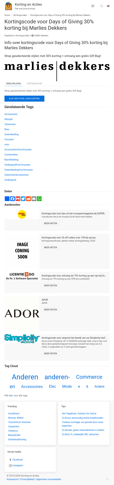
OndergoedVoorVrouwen (17, 164)
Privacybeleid (27, 479)
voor (6, 144)
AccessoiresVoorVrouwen (18, 149)
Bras (6, 129)
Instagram (17, 465)
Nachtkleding (11, 159)
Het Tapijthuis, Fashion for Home (79, 413)
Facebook (17, 459)
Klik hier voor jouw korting (24, 98)
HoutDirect (13, 413)
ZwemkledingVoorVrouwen (18, 169)
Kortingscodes (23, 35)
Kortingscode (34, 83)
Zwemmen (10, 124)
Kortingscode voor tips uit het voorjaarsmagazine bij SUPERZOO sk (77, 213)
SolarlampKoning (17, 439)
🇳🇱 (108, 6)
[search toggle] (101, 6)
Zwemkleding (11, 134)
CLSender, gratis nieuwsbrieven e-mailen (83, 430)
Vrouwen (9, 139)
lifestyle (8, 119)
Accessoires (10, 114)
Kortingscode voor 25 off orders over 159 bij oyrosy (69, 237)
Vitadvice (13, 430)
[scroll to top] (107, 478)
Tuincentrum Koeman (19, 422)
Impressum (13, 479)
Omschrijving (13, 83)
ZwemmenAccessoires (16, 174)
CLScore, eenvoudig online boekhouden (82, 417)
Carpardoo (13, 426)
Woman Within (15, 417)
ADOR (45, 299)
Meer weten (50, 223)
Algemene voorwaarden (48, 479)
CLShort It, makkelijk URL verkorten (80, 434)
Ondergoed (10, 179)
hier (11, 395)
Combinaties (11, 154)
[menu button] (93, 6)
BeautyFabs (14, 435)
